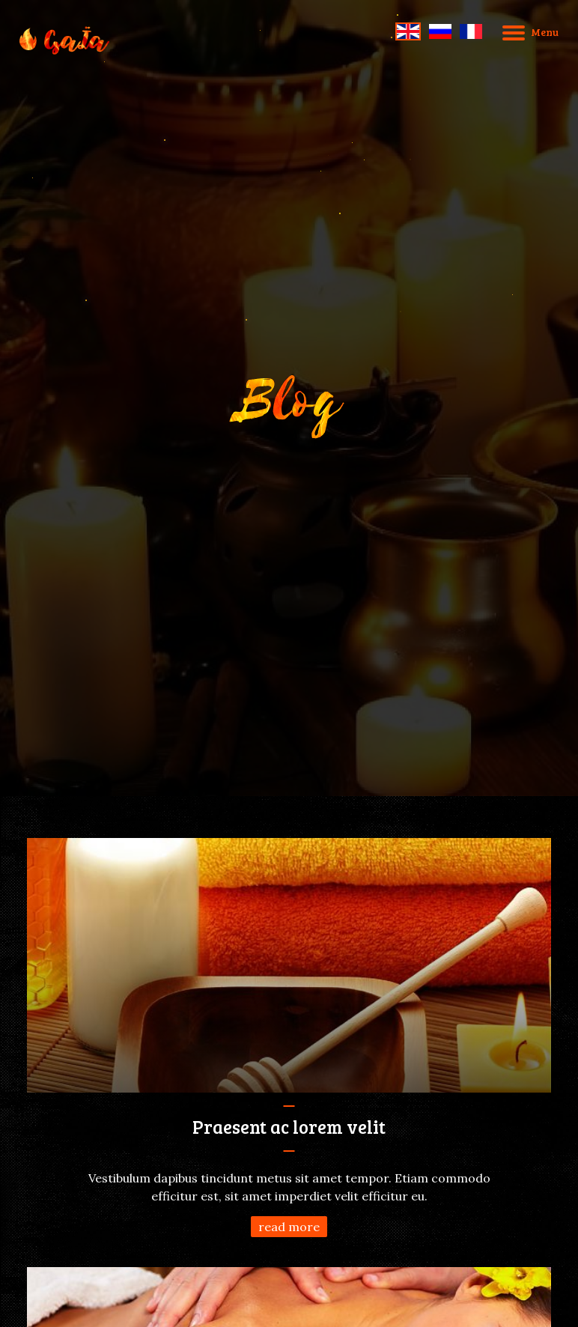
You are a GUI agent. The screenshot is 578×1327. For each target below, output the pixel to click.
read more (289, 1226)
